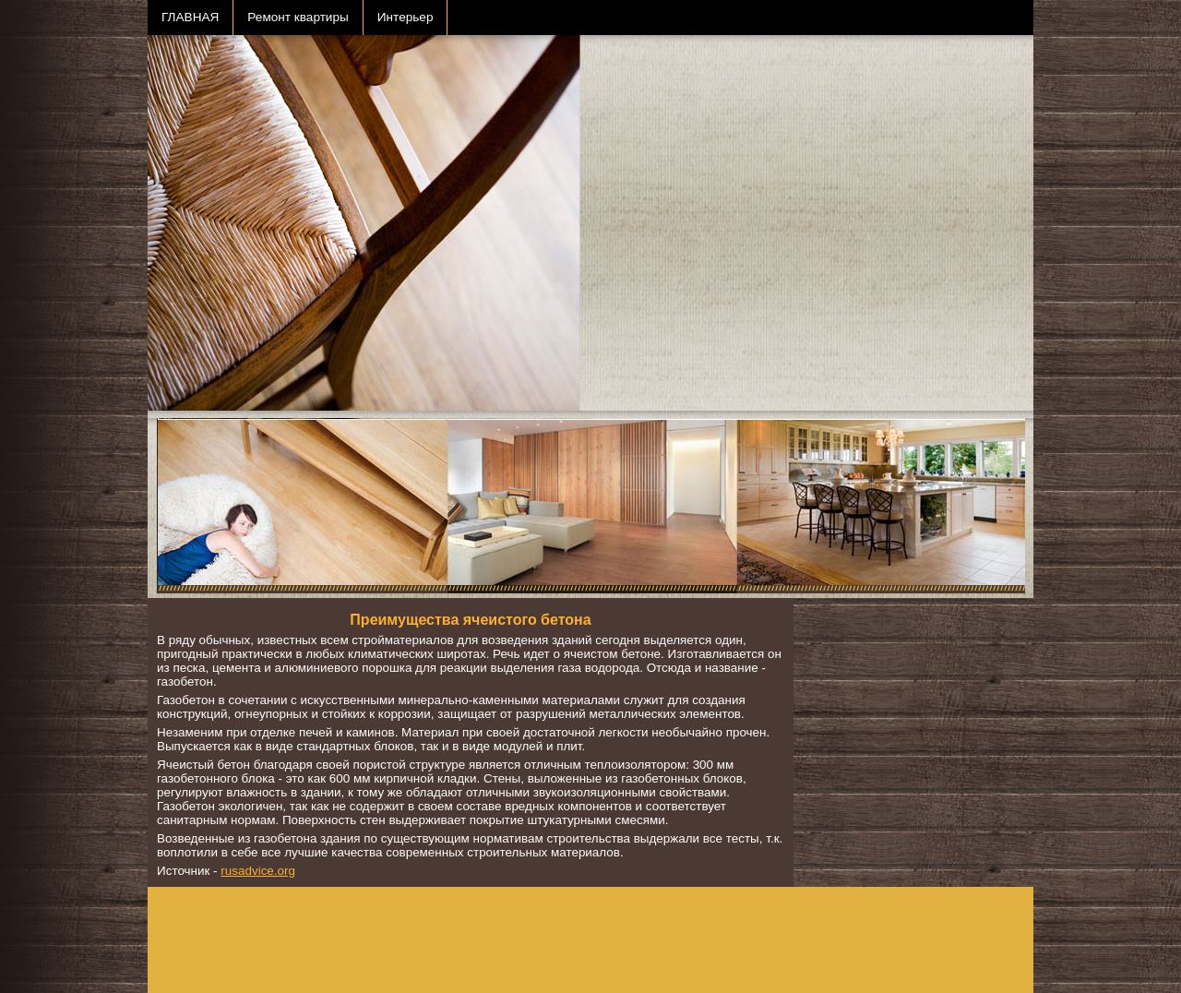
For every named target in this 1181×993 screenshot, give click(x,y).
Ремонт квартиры (297, 17)
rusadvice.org (258, 871)
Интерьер (405, 17)
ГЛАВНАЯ (190, 17)
